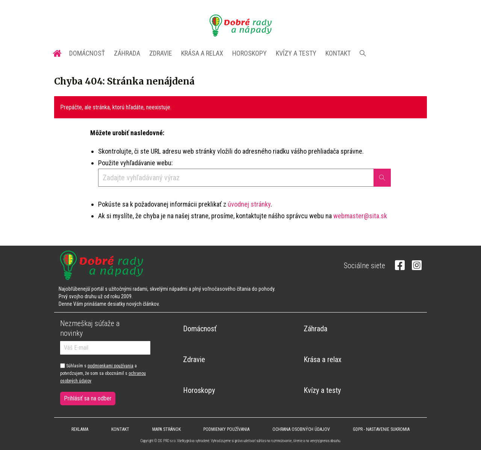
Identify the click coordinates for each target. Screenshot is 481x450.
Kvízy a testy (296, 53)
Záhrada (127, 53)
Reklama (79, 429)
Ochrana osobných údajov (301, 429)
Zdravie (160, 53)
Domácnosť (87, 53)
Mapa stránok (166, 429)
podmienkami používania (110, 365)
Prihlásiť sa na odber (88, 398)
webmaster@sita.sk (360, 216)
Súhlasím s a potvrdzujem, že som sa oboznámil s (103, 373)
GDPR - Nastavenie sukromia (381, 429)
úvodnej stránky (249, 204)
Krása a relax (202, 53)
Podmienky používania (226, 429)
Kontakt (338, 53)
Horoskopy (249, 53)
